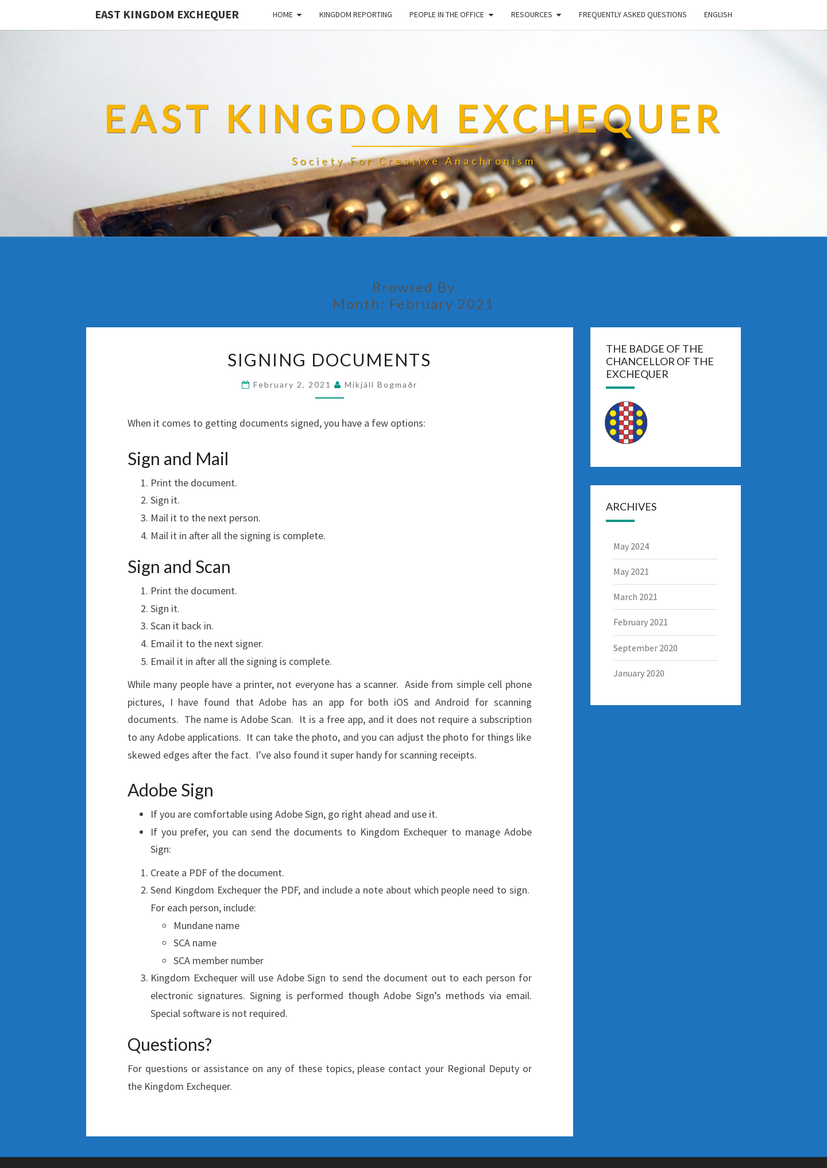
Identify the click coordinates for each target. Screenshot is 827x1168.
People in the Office (446, 14)
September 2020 (645, 647)
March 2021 (635, 596)
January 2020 (638, 673)
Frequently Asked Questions (633, 14)
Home (283, 14)
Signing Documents (329, 359)
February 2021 (640, 622)
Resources (531, 14)
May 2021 (631, 571)
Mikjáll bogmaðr (381, 384)
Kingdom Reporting (355, 14)
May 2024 (631, 546)
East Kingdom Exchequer (167, 14)
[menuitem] (718, 15)
